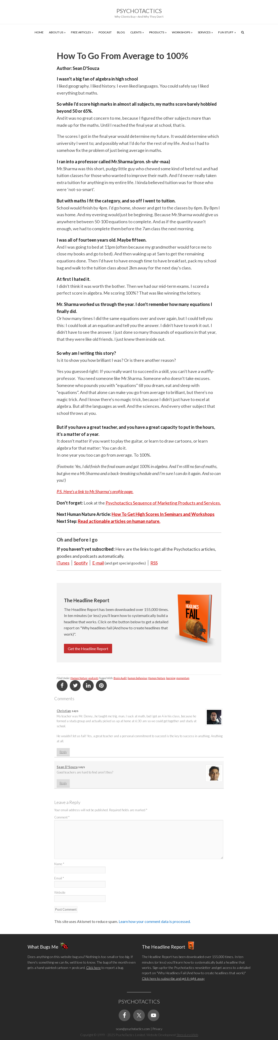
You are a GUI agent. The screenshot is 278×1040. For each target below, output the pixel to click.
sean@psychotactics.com (133, 1029)
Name (59, 864)
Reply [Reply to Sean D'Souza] (63, 783)
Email (59, 878)
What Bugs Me (43, 947)
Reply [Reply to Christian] (63, 752)
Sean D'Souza (67, 767)
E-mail (98, 562)
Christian (64, 711)
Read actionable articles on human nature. (119, 521)
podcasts (93, 678)
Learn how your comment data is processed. (155, 921)
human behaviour (137, 678)
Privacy (157, 1029)
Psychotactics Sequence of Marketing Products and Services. (163, 502)
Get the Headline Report (88, 648)
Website (59, 892)
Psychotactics (139, 10)
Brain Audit (120, 678)
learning (170, 678)
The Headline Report (163, 947)
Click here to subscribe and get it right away (173, 978)
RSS (154, 562)
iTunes (63, 562)
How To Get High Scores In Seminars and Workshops (163, 514)
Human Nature (78, 678)
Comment (62, 817)
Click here (93, 968)
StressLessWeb (187, 1035)
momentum (182, 678)
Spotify (81, 562)
